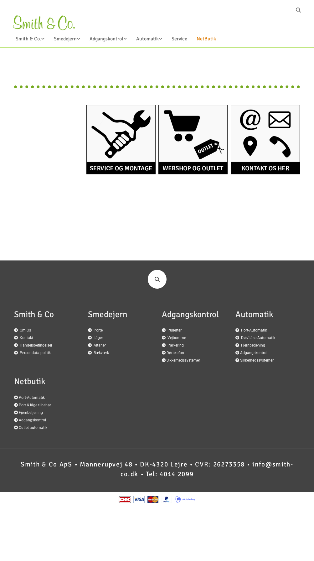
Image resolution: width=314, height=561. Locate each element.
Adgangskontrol (106, 39)
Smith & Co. (28, 39)
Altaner (100, 345)
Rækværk (101, 353)
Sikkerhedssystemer (183, 360)
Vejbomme (176, 338)
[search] (298, 10)
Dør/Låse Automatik (258, 338)
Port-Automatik (254, 330)
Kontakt (26, 338)
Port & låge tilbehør (35, 405)
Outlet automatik (33, 427)
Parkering (175, 345)
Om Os (25, 330)
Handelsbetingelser (36, 345)
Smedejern (65, 39)
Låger (98, 338)
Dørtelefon (175, 353)
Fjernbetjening (253, 345)
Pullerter (174, 330)
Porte (98, 330)
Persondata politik (35, 353)
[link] (25, 40)
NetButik (206, 39)
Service (179, 39)
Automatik (147, 39)
